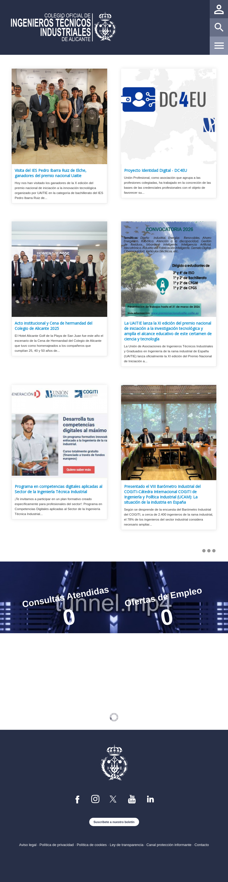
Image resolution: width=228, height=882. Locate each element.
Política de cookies (92, 845)
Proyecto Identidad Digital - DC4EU (155, 170)
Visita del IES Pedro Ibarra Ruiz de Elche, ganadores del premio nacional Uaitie (50, 173)
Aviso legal (28, 845)
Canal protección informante (168, 845)
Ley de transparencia (126, 845)
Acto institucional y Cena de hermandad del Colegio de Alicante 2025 (53, 325)
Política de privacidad (57, 845)
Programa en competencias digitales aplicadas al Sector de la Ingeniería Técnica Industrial (58, 489)
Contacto (201, 845)
